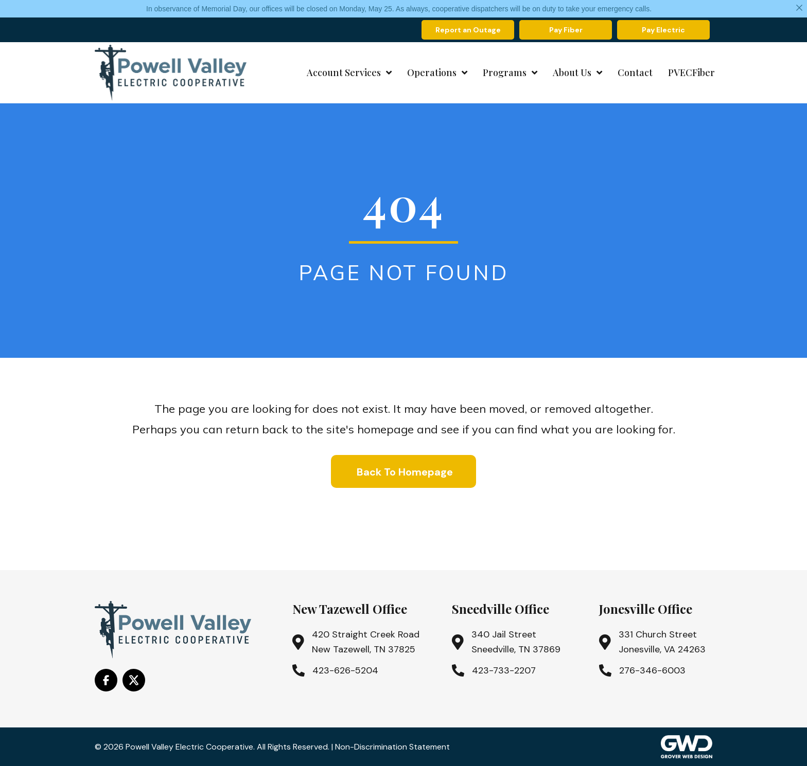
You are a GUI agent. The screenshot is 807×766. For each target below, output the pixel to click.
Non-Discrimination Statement (392, 746)
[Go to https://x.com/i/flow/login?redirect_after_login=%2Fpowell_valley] (133, 680)
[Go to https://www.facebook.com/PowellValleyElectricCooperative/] (106, 680)
